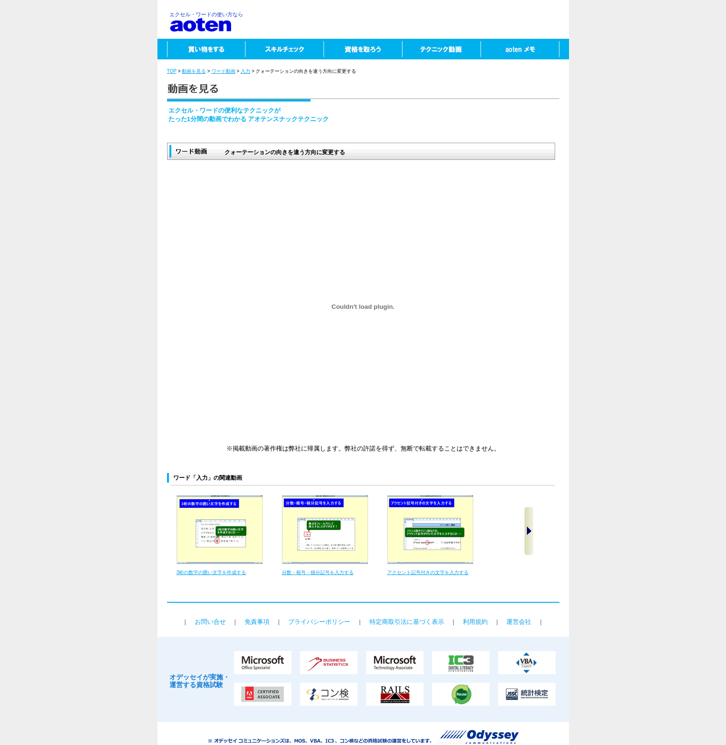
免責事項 (257, 621)
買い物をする (201, 49)
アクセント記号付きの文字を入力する (428, 572)
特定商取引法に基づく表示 (406, 621)
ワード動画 (223, 71)
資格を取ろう (363, 49)
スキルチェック (284, 49)
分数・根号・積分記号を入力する (318, 572)
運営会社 (518, 621)
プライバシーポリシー (319, 621)
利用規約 (475, 621)
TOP (172, 71)
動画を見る (194, 71)
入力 (245, 71)
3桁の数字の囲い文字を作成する (211, 572)
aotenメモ (524, 49)
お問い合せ (210, 621)
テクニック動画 (441, 49)
